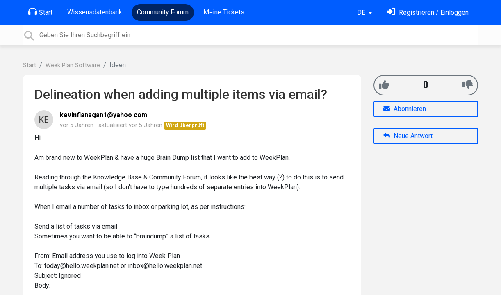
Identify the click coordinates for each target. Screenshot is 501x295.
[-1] (467, 85)
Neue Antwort (408, 136)
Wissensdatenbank (94, 12)
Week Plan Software (73, 65)
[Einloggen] (427, 12)
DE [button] (362, 12)
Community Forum (163, 12)
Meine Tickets (223, 12)
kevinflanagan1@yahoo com (103, 115)
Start (40, 11)
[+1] (384, 85)
